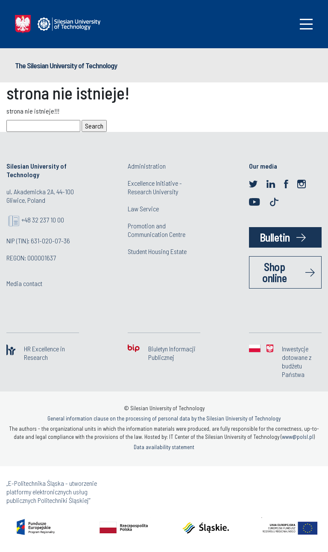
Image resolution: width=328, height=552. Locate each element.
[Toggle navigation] (306, 24)
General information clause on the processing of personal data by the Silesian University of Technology (164, 418)
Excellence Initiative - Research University (155, 187)
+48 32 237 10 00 (42, 220)
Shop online (274, 272)
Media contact (24, 283)
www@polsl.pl (297, 436)
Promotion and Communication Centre (156, 230)
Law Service (143, 208)
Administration (147, 166)
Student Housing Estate (157, 251)
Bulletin (275, 237)
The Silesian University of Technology (66, 65)
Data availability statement (164, 447)
